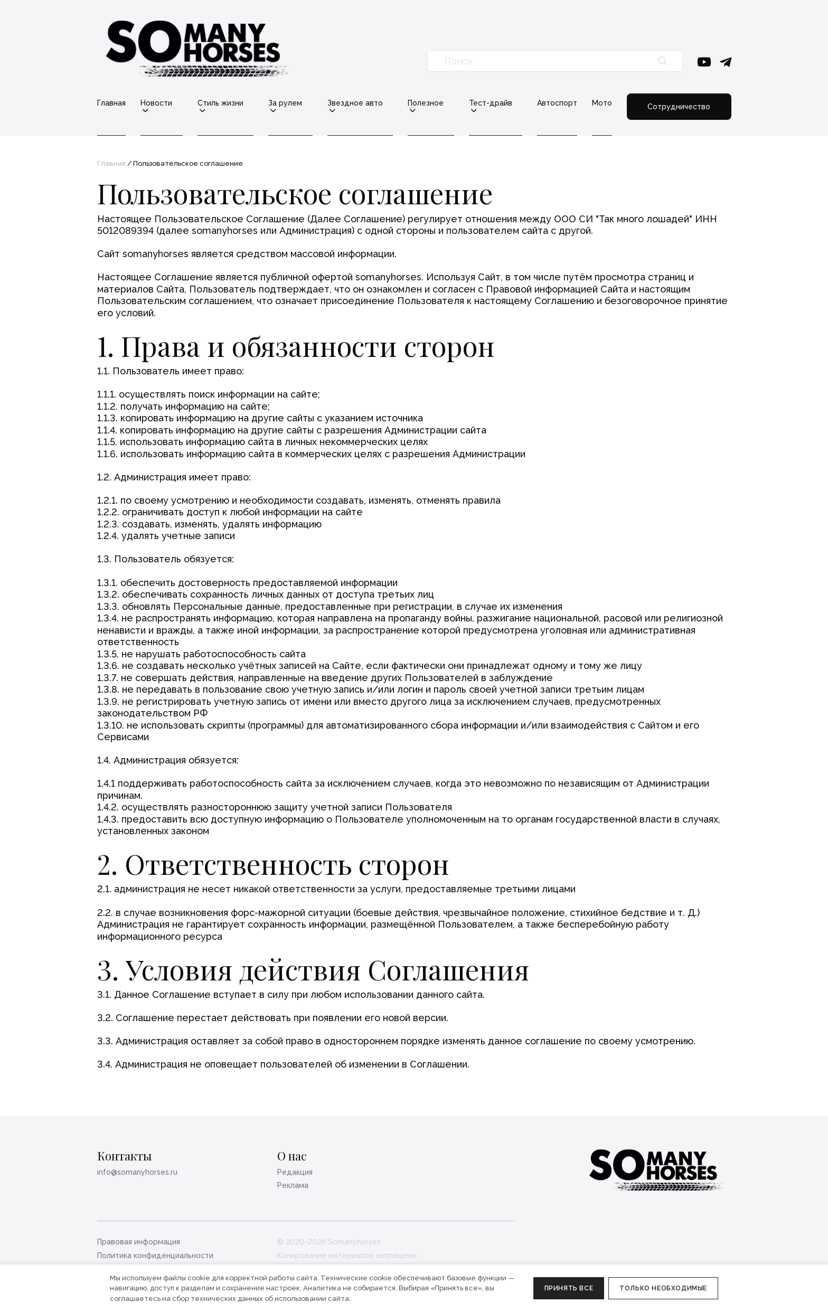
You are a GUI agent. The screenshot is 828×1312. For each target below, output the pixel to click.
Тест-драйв (490, 103)
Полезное (426, 103)
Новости (156, 103)
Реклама (292, 1185)
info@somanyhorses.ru (137, 1172)
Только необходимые (663, 1288)
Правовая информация (138, 1242)
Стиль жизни (220, 103)
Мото (602, 103)
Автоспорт (557, 103)
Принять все (569, 1288)
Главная (111, 103)
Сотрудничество (678, 106)
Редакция (295, 1172)
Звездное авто (355, 103)
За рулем (285, 103)
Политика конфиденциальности (155, 1255)
